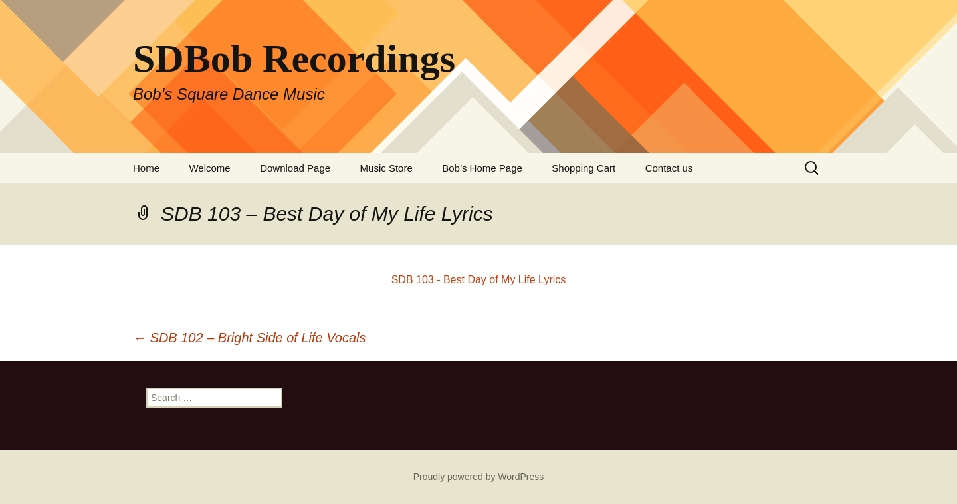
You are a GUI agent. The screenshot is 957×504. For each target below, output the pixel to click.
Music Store (386, 168)
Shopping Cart (583, 168)
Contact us (669, 168)
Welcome (209, 168)
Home (146, 168)
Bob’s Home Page (482, 168)
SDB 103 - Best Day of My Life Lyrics (478, 279)
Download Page (295, 168)
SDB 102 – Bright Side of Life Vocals (249, 337)
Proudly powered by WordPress (478, 476)
